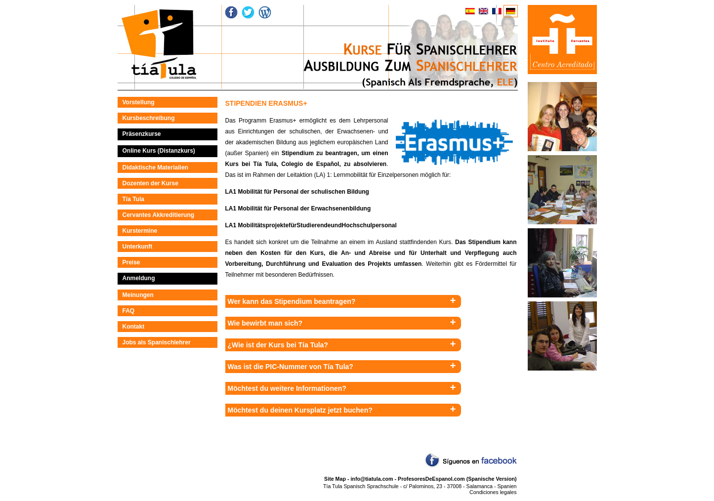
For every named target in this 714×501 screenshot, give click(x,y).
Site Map (335, 479)
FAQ (129, 310)
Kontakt (134, 326)
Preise (131, 262)
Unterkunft (138, 246)
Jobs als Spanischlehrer (157, 342)
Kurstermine (140, 230)
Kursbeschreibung (149, 118)
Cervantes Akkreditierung (159, 214)
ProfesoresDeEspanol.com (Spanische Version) (457, 479)
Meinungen (138, 295)
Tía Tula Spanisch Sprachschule (361, 486)
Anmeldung (139, 278)
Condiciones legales (492, 492)
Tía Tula (133, 199)
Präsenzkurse (142, 133)
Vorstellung (139, 102)
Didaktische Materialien (155, 167)
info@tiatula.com (371, 479)
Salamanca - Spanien (491, 486)
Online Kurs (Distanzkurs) (159, 150)
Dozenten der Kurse (150, 183)
